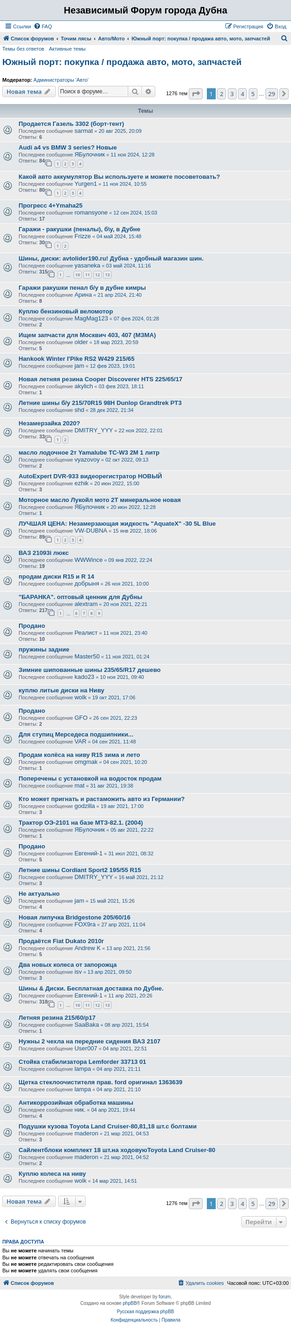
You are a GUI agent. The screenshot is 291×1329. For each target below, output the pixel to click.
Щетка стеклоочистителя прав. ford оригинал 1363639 (100, 1082)
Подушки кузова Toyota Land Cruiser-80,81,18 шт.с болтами (108, 1126)
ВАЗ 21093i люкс (44, 552)
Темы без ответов (23, 49)
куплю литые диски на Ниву (61, 690)
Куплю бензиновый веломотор (66, 311)
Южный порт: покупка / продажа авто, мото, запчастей (122, 62)
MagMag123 (91, 318)
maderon (86, 1133)
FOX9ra (85, 924)
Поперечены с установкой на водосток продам (90, 778)
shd (79, 409)
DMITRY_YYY (93, 430)
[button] (196, 93)
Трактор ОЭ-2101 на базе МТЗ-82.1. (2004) (81, 822)
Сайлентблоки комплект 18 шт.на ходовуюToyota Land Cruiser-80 (117, 1150)
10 (77, 275)
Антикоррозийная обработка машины (76, 1102)
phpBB (130, 1303)
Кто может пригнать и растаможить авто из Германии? (102, 798)
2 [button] (221, 94)
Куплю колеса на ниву (52, 1173)
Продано (32, 625)
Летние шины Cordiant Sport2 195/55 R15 (80, 869)
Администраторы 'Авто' (61, 80)
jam (79, 365)
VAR (80, 741)
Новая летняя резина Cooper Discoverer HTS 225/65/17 (100, 379)
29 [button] (271, 94)
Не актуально (39, 893)
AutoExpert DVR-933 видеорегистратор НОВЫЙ (90, 476)
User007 (85, 1048)
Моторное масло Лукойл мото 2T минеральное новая (100, 499)
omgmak (86, 761)
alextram (86, 603)
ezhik (81, 483)
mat (79, 785)
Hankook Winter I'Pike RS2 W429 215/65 (76, 358)
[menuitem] (42, 26)
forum (165, 1296)
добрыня (86, 583)
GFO (80, 717)
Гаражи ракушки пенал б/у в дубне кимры (82, 287)
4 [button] (242, 94)
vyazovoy (86, 459)
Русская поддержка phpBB (145, 1311)
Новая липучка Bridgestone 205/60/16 (75, 917)
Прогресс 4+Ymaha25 (51, 205)
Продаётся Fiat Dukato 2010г (61, 941)
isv (78, 971)
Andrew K (87, 948)
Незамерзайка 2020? (49, 423)
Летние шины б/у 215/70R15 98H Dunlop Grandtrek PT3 (100, 402)
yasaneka (87, 265)
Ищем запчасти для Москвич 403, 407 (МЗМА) (87, 335)
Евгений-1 (88, 853)
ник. (80, 1109)
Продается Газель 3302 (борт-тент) (71, 123)
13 (107, 275)
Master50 (86, 656)
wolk (80, 697)
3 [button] (232, 94)
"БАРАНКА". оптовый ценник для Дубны (80, 596)
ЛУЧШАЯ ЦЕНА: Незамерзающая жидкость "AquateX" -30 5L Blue (117, 523)
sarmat (83, 130)
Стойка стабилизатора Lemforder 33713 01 (82, 1061)
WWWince (88, 559)
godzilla (84, 805)
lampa (82, 1068)
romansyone (91, 212)
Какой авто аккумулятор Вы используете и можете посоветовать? (119, 176)
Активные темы (67, 49)
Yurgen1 (85, 183)
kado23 (84, 676)
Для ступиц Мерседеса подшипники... (76, 734)
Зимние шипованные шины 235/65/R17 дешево (90, 669)
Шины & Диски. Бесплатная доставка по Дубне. (91, 988)
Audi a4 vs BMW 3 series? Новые (68, 147)
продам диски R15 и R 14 (56, 576)
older (81, 342)
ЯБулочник (89, 154)
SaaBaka (86, 1024)
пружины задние (44, 649)
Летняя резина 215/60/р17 (57, 1017)
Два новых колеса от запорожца (68, 964)
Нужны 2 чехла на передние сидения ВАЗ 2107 (89, 1041)
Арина (83, 294)
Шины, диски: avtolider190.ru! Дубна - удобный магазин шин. (111, 258)
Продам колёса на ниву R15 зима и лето (79, 754)
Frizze (82, 236)
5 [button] (253, 94)
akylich (83, 386)
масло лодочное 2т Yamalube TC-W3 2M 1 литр (89, 452)
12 (97, 275)
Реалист (86, 632)
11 (87, 275)
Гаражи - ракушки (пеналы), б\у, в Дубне (79, 229)
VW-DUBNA (90, 530)
